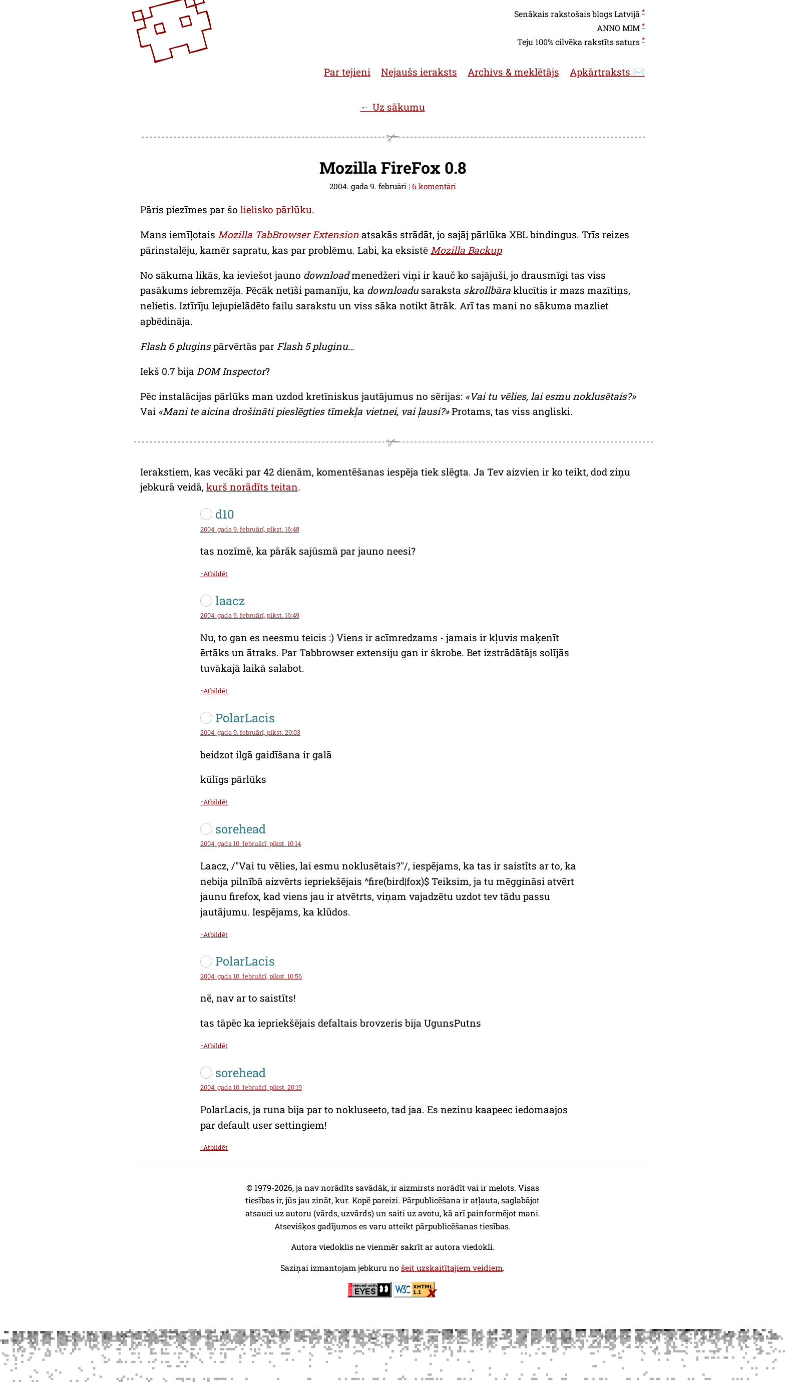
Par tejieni (347, 72)
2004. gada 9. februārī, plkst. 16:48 (249, 529)
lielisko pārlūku (276, 209)
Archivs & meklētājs (513, 72)
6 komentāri (434, 186)
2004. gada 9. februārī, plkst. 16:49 (249, 615)
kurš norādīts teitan (252, 487)
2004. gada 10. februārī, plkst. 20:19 (251, 1087)
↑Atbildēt (214, 574)
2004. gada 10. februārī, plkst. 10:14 (250, 843)
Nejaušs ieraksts (419, 72)
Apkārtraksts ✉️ (607, 72)
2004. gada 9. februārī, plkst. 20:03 (250, 732)
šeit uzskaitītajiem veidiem (452, 1267)
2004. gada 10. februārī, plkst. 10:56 (251, 976)
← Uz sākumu (392, 107)
